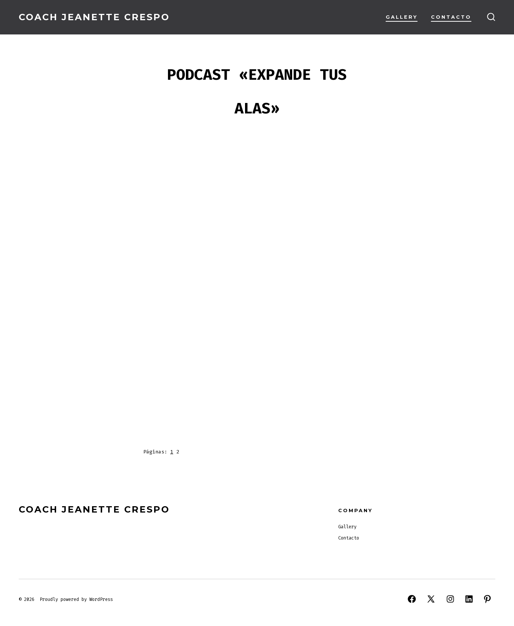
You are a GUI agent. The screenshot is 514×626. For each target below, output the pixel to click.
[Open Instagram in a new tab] (450, 599)
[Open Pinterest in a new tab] (487, 599)
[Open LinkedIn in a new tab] (469, 599)
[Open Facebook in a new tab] (412, 599)
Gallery (401, 17)
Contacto (451, 17)
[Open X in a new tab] (431, 599)
